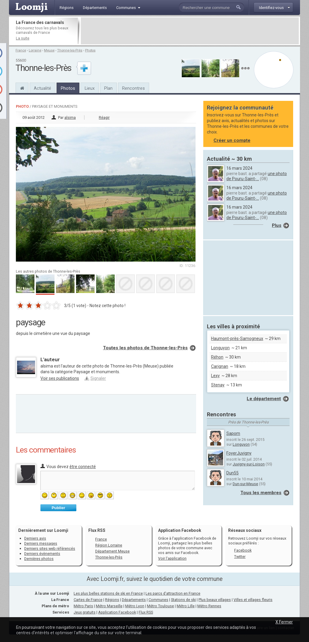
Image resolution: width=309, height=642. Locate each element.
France (21, 50)
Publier (58, 508)
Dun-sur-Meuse (245, 484)
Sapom (233, 433)
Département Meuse (112, 551)
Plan (108, 88)
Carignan (219, 366)
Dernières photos (39, 558)
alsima (70, 117)
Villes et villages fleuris (253, 599)
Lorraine (35, 50)
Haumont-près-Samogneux (237, 338)
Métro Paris (83, 606)
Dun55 (232, 473)
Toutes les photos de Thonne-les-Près (145, 347)
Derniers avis (35, 538)
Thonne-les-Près (69, 50)
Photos (90, 50)
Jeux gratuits (85, 612)
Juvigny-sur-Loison (249, 464)
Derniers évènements (42, 553)
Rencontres (133, 88)
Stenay (218, 385)
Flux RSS (96, 530)
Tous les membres (260, 492)
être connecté (82, 466)
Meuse (49, 50)
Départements (134, 599)
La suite (22, 38)
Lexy (215, 375)
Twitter (240, 556)
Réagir (104, 117)
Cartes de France (88, 599)
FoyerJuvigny (239, 453)
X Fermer (284, 622)
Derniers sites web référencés (49, 548)
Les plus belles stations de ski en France (108, 593)
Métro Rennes (209, 606)
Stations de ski (183, 599)
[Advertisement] (190, 30)
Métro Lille (186, 606)
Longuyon (220, 347)
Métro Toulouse (160, 606)
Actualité (42, 88)
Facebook (243, 550)
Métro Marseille (109, 606)
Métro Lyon (134, 606)
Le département (264, 398)
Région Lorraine (108, 545)
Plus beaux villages (215, 599)
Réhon (217, 357)
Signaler (98, 378)
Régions (112, 599)
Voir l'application (172, 558)
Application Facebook (117, 612)
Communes (158, 599)
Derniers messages (40, 543)
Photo (22, 106)
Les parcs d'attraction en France (173, 593)
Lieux (90, 88)
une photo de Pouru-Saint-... (256, 176)
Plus (276, 225)
